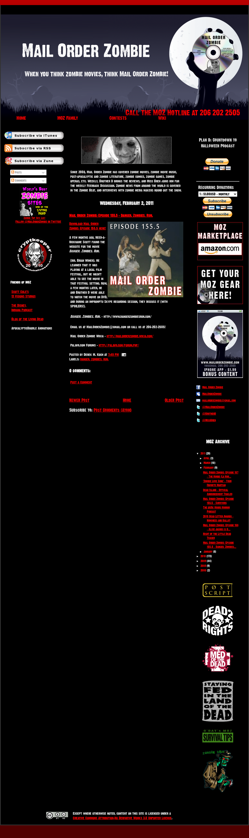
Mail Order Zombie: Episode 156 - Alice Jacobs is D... (220, 527)
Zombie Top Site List (34, 218)
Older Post (174, 400)
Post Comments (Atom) (112, 410)
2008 (203, 566)
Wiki (162, 118)
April (207, 458)
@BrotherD (209, 414)
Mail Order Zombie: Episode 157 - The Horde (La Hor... (220, 474)
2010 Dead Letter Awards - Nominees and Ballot (218, 518)
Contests (118, 118)
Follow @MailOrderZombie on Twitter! (38, 222)
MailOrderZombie (212, 394)
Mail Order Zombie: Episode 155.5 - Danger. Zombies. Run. (111, 215)
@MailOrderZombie (213, 407)
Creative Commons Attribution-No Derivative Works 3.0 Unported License (122, 818)
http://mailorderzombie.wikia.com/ (130, 336)
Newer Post (79, 400)
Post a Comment (81, 382)
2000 (203, 570)
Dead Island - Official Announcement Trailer (217, 492)
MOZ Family (67, 118)
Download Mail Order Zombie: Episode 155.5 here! (87, 226)
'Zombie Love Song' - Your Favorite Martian (217, 483)
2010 (203, 556)
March (207, 463)
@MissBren (209, 420)
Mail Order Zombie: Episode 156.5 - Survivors (218, 501)
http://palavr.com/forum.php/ (119, 345)
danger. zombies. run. (94, 359)
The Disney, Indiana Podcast (21, 307)
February (209, 468)
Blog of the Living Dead (27, 319)
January (208, 552)
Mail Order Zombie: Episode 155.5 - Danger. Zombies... (219, 545)
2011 (203, 453)
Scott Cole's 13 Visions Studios (23, 294)
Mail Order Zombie (212, 387)
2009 (203, 561)
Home (21, 118)
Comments (18, 181)
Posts (16, 172)
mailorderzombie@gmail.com (219, 400)
